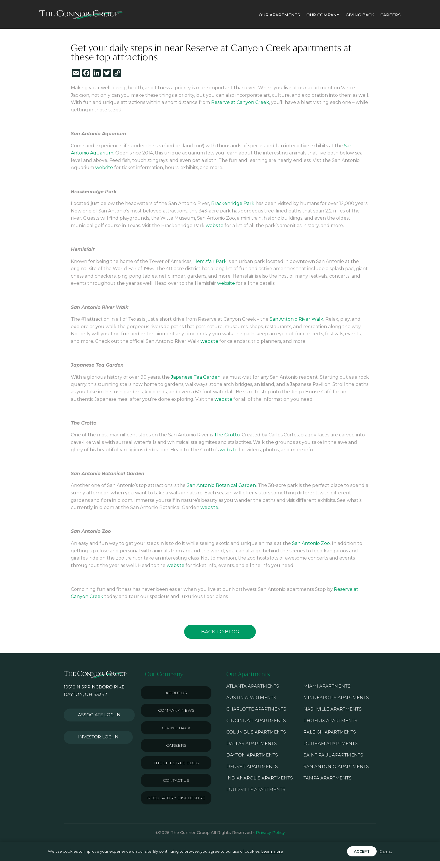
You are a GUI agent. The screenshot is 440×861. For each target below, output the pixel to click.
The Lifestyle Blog (176, 762)
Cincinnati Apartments (256, 720)
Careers (176, 745)
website (104, 167)
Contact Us (176, 780)
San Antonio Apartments (336, 766)
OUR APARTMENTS (279, 15)
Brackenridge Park (232, 203)
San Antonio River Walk (296, 319)
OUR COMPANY (322, 15)
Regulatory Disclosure (176, 797)
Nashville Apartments (332, 709)
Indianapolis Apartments (259, 778)
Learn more (272, 851)
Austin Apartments (251, 697)
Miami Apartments (327, 686)
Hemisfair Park (210, 261)
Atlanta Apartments (252, 686)
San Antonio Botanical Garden (221, 485)
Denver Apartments (252, 766)
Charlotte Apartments (256, 709)
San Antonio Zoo (311, 543)
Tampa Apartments (327, 778)
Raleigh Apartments (329, 732)
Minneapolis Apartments (336, 697)
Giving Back (176, 727)
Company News (176, 710)
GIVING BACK (360, 15)
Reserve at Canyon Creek (240, 102)
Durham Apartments (330, 743)
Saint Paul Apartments (333, 755)
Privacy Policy (270, 832)
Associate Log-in (96, 713)
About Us (176, 692)
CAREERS (390, 15)
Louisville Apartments (255, 789)
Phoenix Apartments (330, 720)
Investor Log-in (95, 730)
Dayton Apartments (252, 755)
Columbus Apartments (256, 732)
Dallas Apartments (251, 743)
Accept (362, 851)
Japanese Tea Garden (196, 377)
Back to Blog (220, 631)
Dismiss (385, 851)
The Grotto (227, 435)
